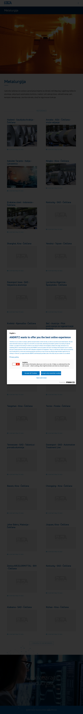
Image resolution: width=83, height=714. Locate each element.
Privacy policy (14, 357)
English (13, 333)
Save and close (41, 378)
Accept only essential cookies (51, 373)
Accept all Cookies (31, 373)
